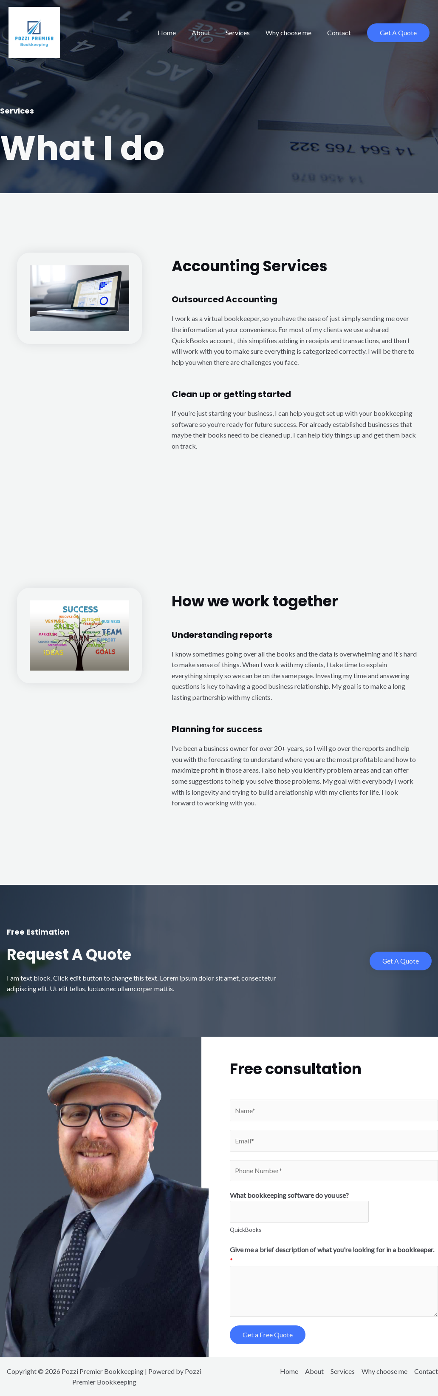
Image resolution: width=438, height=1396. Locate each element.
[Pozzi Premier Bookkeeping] (34, 32)
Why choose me (291, 32)
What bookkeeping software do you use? (289, 1195)
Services (243, 32)
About (207, 32)
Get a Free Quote (268, 1335)
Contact (340, 32)
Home (176, 32)
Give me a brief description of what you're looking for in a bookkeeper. (332, 1255)
